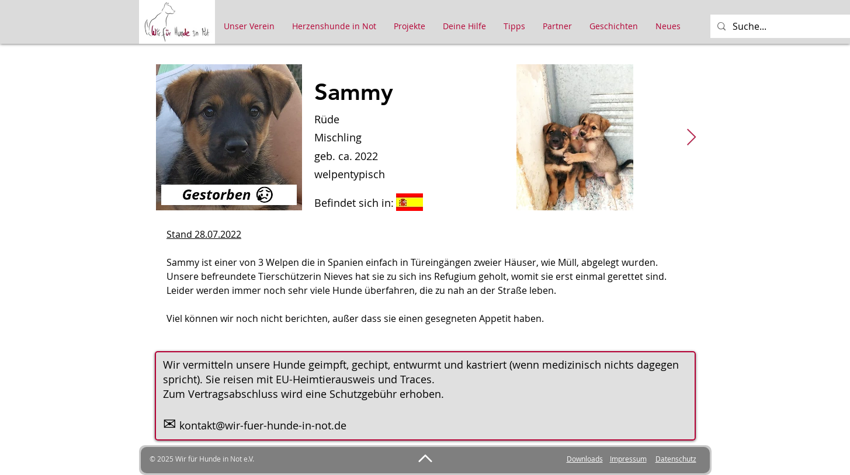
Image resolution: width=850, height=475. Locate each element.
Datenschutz (675, 458)
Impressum (628, 458)
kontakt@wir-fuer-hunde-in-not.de (262, 425)
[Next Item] (691, 138)
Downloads (585, 458)
